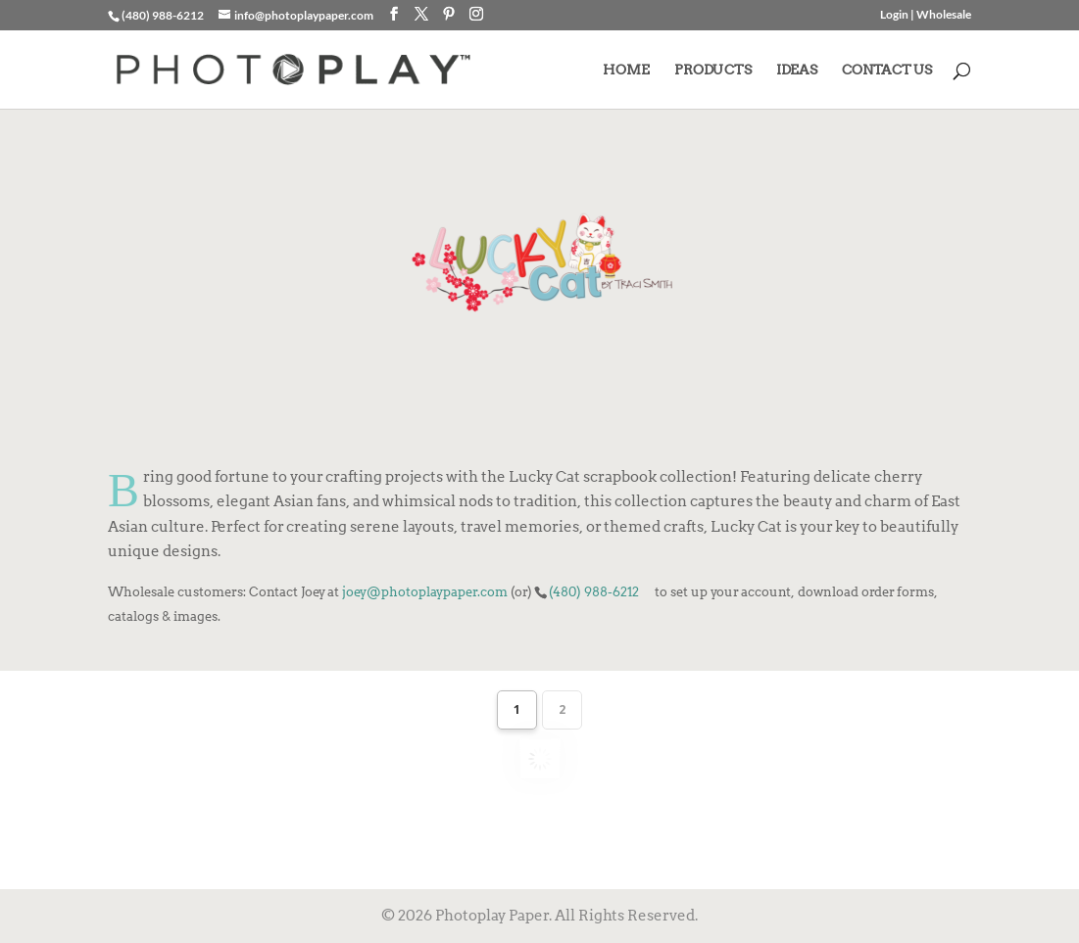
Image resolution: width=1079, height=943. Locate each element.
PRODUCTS (713, 70)
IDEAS (796, 70)
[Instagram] (476, 14)
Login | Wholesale (925, 15)
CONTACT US (887, 70)
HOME (626, 70)
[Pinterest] (449, 14)
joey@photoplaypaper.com (425, 591)
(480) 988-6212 (594, 591)
